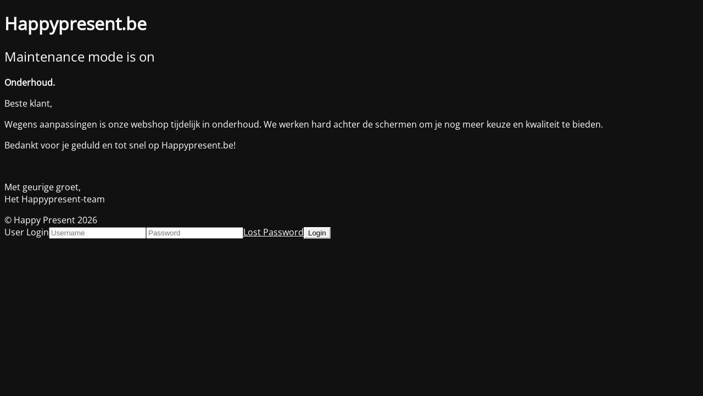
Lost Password (273, 232)
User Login (26, 232)
